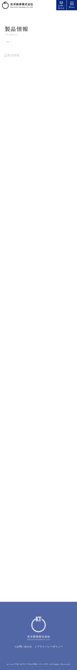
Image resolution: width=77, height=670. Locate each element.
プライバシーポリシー (48, 646)
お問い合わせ (23, 646)
